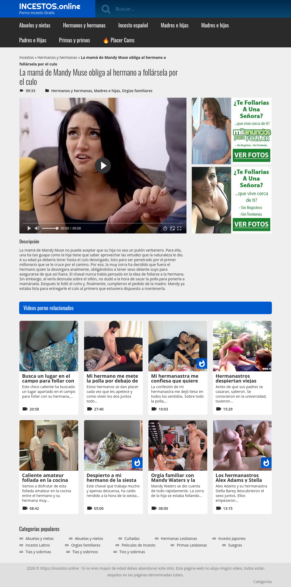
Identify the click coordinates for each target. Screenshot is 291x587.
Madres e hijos (215, 25)
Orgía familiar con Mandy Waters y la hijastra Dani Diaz (173, 480)
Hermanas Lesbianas (179, 538)
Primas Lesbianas (192, 545)
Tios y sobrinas (132, 552)
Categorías (262, 581)
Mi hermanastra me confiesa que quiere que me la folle (174, 381)
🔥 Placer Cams (118, 40)
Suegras (235, 545)
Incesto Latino (38, 545)
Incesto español (133, 25)
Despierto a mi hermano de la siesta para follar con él (111, 480)
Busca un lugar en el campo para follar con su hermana (48, 381)
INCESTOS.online (49, 6)
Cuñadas (132, 538)
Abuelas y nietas (40, 538)
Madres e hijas (175, 25)
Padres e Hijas (32, 40)
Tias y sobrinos (85, 552)
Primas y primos (74, 40)
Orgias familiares (137, 90)
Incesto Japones (232, 538)
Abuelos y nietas (34, 25)
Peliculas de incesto (138, 545)
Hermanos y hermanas (84, 25)
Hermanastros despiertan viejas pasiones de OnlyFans (241, 381)
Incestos (26, 57)
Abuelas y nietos (89, 538)
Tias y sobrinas (38, 552)
